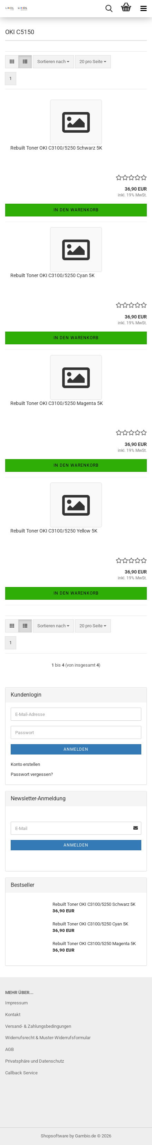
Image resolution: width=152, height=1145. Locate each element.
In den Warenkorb (76, 209)
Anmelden (76, 749)
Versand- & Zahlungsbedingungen (38, 1026)
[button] (12, 62)
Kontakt (12, 1014)
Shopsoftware (54, 1135)
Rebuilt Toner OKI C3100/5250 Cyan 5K (52, 275)
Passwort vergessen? (32, 774)
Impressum (16, 1002)
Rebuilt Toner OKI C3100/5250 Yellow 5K (53, 531)
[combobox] (53, 62)
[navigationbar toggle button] (143, 8)
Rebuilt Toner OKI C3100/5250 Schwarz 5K (56, 148)
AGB (9, 1049)
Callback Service (21, 1072)
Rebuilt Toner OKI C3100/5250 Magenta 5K (56, 403)
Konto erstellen (25, 764)
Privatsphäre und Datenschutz (34, 1061)
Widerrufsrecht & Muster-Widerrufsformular (48, 1037)
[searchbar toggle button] (108, 8)
